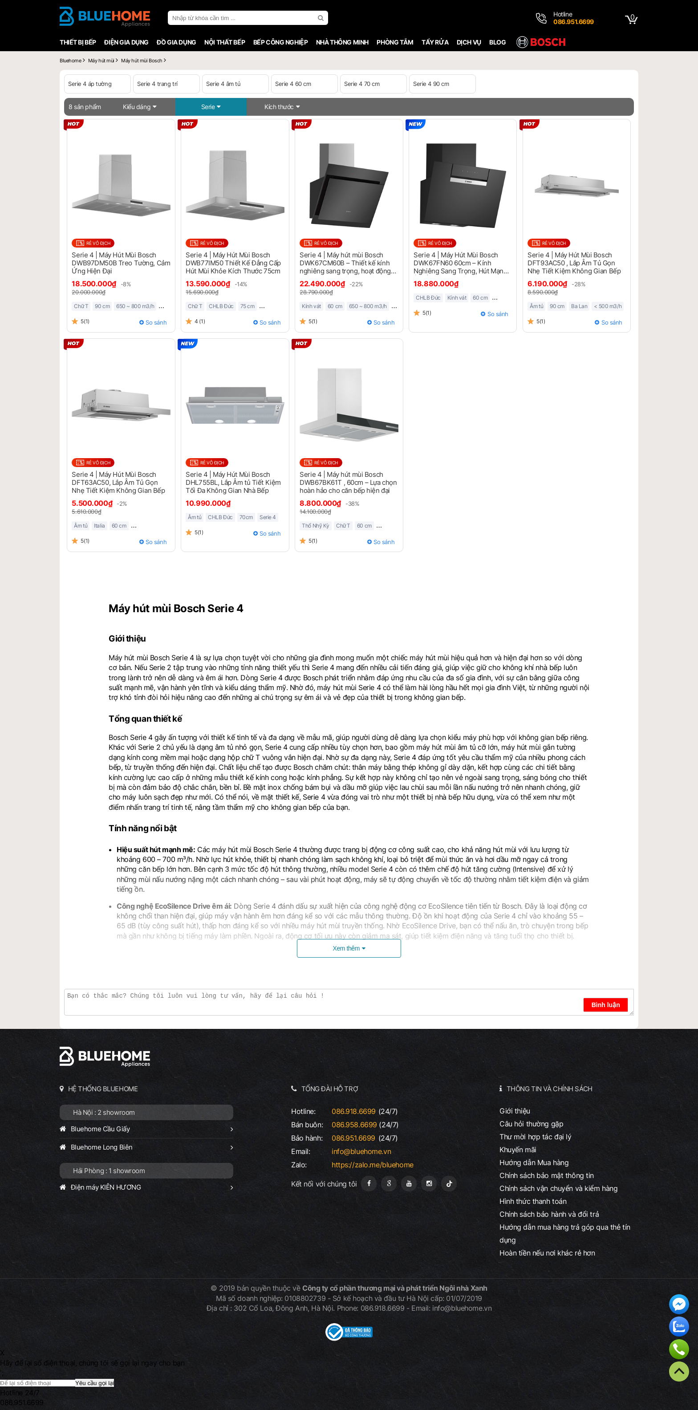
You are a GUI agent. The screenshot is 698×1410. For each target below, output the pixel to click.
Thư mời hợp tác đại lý (535, 1136)
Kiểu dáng (136, 106)
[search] (322, 18)
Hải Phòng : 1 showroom (109, 1170)
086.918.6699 (354, 1111)
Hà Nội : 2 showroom (104, 1112)
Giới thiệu (514, 1110)
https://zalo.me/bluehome (373, 1164)
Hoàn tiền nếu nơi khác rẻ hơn (547, 1252)
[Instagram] (429, 1183)
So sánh (156, 322)
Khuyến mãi (517, 1149)
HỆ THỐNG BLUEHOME (103, 1089)
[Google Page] (389, 1183)
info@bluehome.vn (361, 1151)
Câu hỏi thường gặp (531, 1123)
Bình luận (606, 1004)
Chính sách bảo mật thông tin (546, 1175)
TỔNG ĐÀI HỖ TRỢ (329, 1089)
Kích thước (279, 106)
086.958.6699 (354, 1124)
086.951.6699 (353, 1138)
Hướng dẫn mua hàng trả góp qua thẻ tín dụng (564, 1233)
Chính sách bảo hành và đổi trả (549, 1214)
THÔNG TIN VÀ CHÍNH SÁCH (549, 1089)
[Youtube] (409, 1183)
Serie (208, 106)
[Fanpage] (369, 1183)
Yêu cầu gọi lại (94, 1383)
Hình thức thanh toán (532, 1201)
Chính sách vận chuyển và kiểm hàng (558, 1188)
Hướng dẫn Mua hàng (533, 1162)
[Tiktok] (449, 1183)
